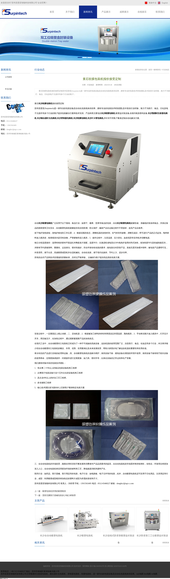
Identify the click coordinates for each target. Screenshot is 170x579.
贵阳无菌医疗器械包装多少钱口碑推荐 (59, 495)
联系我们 (160, 12)
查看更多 (165, 501)
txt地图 (154, 574)
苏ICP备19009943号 (97, 566)
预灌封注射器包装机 (39, 574)
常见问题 (8, 89)
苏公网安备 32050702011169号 (115, 566)
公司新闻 (8, 77)
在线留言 (142, 12)
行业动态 (8, 83)
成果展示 (124, 12)
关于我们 (70, 12)
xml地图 (139, 574)
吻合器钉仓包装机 (58, 574)
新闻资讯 (87, 12)
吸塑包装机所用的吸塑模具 (54, 491)
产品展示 (106, 12)
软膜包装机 (86, 574)
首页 (52, 12)
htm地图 (147, 574)
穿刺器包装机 (73, 574)
